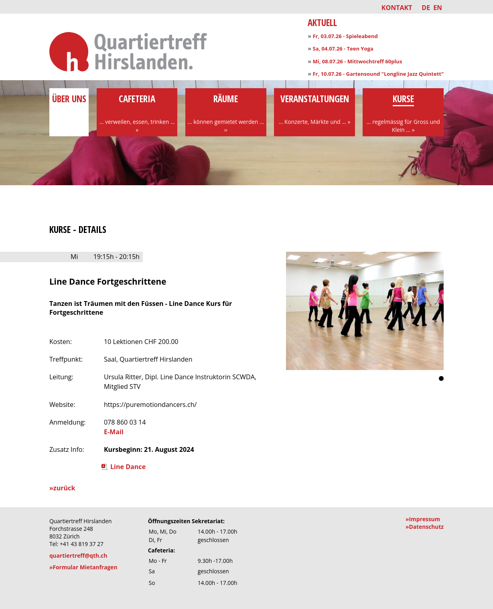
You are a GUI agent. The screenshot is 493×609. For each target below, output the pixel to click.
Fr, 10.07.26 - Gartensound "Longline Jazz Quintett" (378, 73)
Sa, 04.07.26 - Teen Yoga (342, 48)
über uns (69, 105)
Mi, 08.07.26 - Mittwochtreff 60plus (357, 61)
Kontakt (396, 7)
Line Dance (128, 466)
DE (426, 7)
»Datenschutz (425, 526)
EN (437, 7)
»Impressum (423, 519)
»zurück (62, 488)
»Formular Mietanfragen (83, 567)
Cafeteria (137, 113)
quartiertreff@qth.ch (78, 555)
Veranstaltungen (314, 109)
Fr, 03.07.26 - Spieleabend (344, 36)
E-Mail (114, 431)
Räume (225, 113)
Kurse (403, 113)
